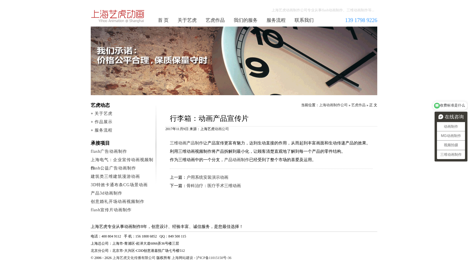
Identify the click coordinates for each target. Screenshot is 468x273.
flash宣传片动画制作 (111, 210)
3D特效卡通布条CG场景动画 (119, 185)
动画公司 (222, 129)
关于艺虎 (187, 20)
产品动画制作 (236, 160)
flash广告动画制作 (109, 151)
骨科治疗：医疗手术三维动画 (214, 185)
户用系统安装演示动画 (207, 177)
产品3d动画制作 (106, 193)
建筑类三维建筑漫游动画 (115, 176)
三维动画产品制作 (186, 143)
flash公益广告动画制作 (113, 168)
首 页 (163, 20)
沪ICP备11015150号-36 (213, 258)
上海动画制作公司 (118, 16)
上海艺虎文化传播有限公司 (134, 258)
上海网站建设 (182, 258)
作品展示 (104, 122)
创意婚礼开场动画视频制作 (117, 201)
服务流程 (276, 20)
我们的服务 (246, 20)
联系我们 (304, 20)
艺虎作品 (215, 20)
